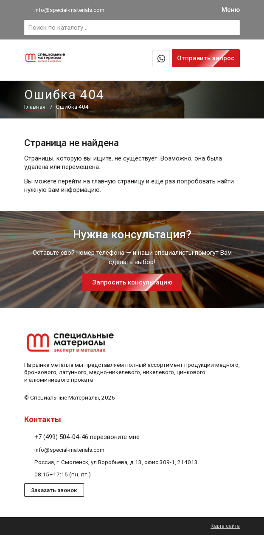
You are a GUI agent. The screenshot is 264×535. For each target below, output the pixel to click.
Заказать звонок (54, 490)
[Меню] (231, 10)
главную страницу (118, 181)
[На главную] (45, 59)
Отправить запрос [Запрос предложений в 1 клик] (206, 58)
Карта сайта (225, 526)
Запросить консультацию (132, 282)
